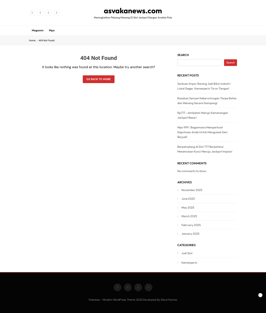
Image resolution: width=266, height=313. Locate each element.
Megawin (37, 30)
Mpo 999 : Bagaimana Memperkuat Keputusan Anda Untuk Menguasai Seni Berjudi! (202, 132)
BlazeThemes (169, 299)
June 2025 (188, 198)
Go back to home (98, 79)
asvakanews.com (133, 10)
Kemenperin (189, 262)
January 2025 (190, 233)
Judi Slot (186, 253)
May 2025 (187, 207)
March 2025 (189, 216)
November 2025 (191, 190)
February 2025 (191, 225)
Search (183, 55)
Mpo (52, 30)
